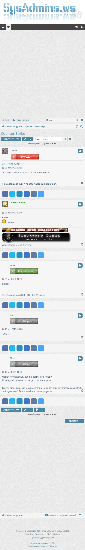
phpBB (36, 531)
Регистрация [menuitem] (83, 27)
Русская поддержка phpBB (42, 538)
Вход (7, 120)
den (12, 315)
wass (12, 265)
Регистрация (22, 120)
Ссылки (4, 27)
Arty (31, 534)
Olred (12, 358)
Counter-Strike (13, 133)
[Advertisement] (42, 73)
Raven (14, 151)
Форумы (9, 27)
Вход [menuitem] (77, 27)
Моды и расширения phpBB (42, 543)
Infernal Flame (18, 202)
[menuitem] (81, 126)
